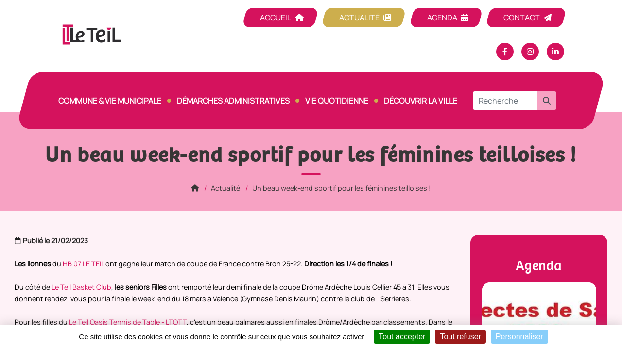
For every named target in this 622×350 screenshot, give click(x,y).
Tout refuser (460, 336)
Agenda (442, 17)
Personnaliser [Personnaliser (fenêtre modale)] (519, 336)
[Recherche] (505, 100)
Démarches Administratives (233, 100)
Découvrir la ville (420, 100)
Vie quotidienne (336, 100)
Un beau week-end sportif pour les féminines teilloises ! (341, 187)
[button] (546, 100)
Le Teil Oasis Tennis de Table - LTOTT (128, 322)
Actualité (359, 17)
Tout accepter (402, 336)
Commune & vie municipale (109, 100)
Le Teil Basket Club (81, 287)
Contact (521, 17)
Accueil (275, 17)
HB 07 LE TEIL (83, 263)
